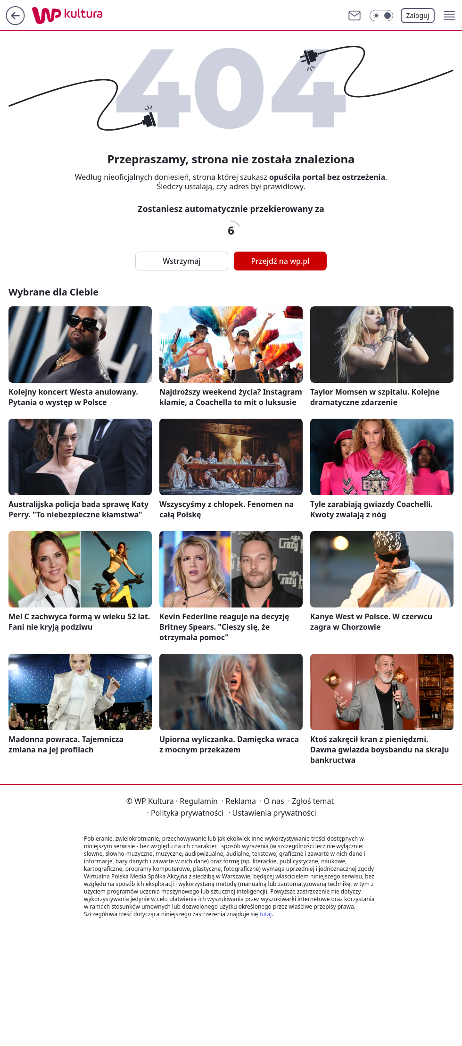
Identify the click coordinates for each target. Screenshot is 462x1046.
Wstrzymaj (181, 261)
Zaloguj (417, 15)
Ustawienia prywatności (272, 813)
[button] (449, 15)
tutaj (265, 914)
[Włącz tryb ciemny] (381, 15)
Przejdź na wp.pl (280, 261)
